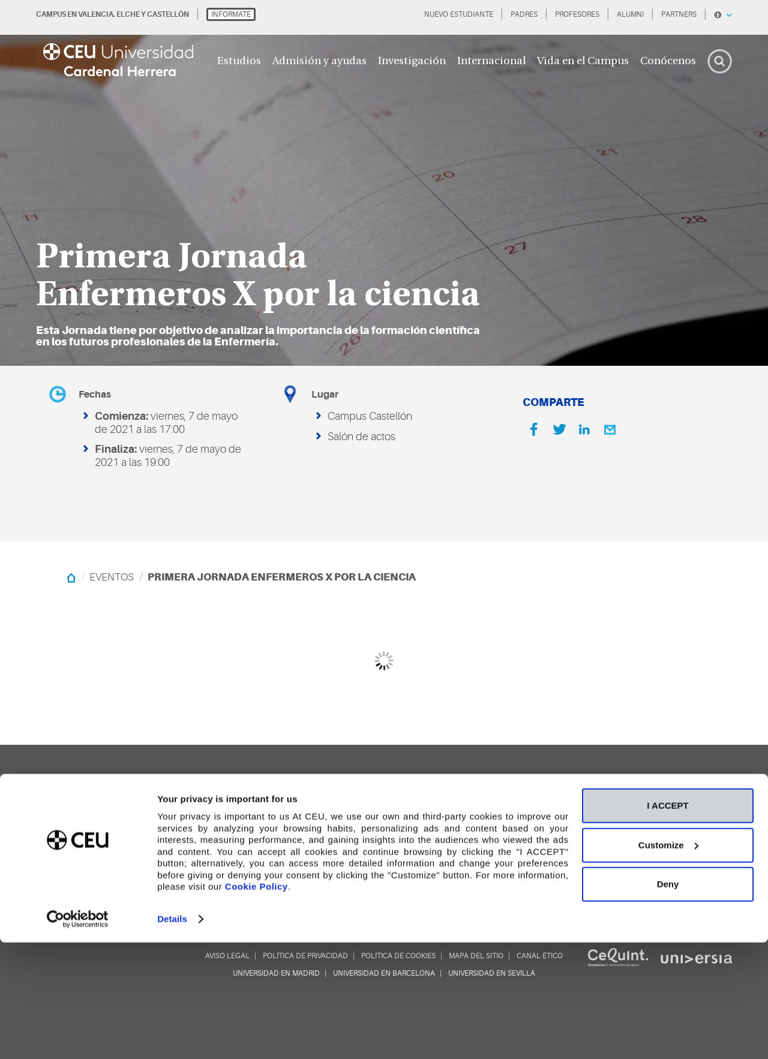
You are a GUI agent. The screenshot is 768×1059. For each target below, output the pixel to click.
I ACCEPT (667, 922)
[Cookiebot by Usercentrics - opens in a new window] (77, 1036)
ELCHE (128, 14)
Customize (668, 961)
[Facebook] (534, 429)
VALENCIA (95, 14)
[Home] (71, 577)
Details (172, 1035)
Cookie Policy (256, 1003)
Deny (668, 1000)
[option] (384, 183)
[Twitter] (559, 429)
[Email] (609, 429)
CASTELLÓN (168, 14)
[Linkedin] (584, 429)
